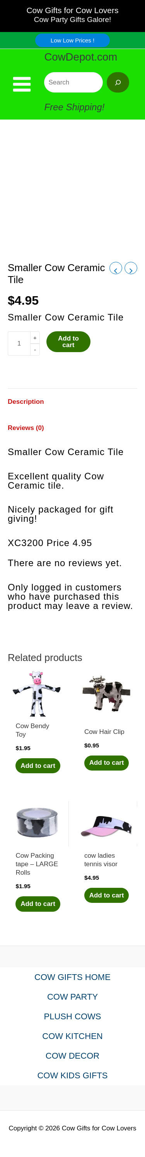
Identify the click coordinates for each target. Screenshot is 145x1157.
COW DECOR (72, 1056)
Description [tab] (26, 401)
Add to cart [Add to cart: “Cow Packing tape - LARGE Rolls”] (37, 903)
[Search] (118, 82)
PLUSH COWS (72, 1016)
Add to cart (68, 342)
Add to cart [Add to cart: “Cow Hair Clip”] (106, 762)
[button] (72, 40)
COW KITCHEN (72, 1036)
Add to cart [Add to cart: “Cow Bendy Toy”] (37, 765)
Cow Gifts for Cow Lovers (72, 10)
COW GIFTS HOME (72, 977)
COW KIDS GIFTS (72, 1075)
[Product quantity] (19, 343)
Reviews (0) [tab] (26, 428)
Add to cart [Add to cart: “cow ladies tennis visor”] (106, 895)
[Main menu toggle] (22, 84)
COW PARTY (72, 997)
